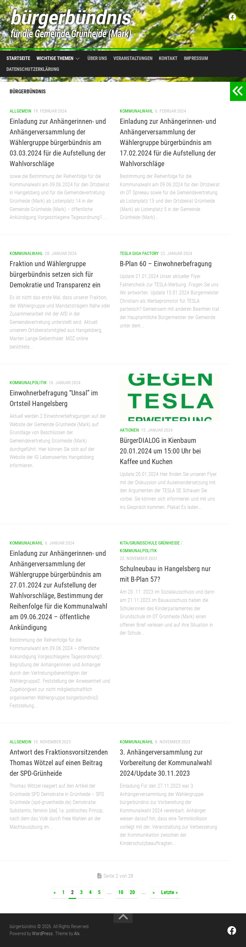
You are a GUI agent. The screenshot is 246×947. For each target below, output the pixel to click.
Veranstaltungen (132, 58)
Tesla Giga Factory (139, 253)
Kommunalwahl (136, 111)
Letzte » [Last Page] (169, 892)
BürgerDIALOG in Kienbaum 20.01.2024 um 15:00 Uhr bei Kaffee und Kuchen (160, 451)
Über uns (97, 58)
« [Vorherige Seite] (54, 892)
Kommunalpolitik (28, 382)
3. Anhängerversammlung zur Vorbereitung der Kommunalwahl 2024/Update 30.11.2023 (166, 762)
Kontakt (168, 58)
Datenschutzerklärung (32, 69)
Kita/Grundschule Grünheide (150, 542)
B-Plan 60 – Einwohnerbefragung (166, 264)
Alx (76, 933)
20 (132, 892)
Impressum (196, 58)
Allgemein (20, 111)
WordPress (42, 933)
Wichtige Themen (55, 58)
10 (120, 892)
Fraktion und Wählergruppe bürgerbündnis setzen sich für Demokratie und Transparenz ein (55, 274)
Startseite (18, 58)
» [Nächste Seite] (153, 892)
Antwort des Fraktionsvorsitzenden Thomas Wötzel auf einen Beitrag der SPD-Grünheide (59, 762)
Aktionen (129, 430)
